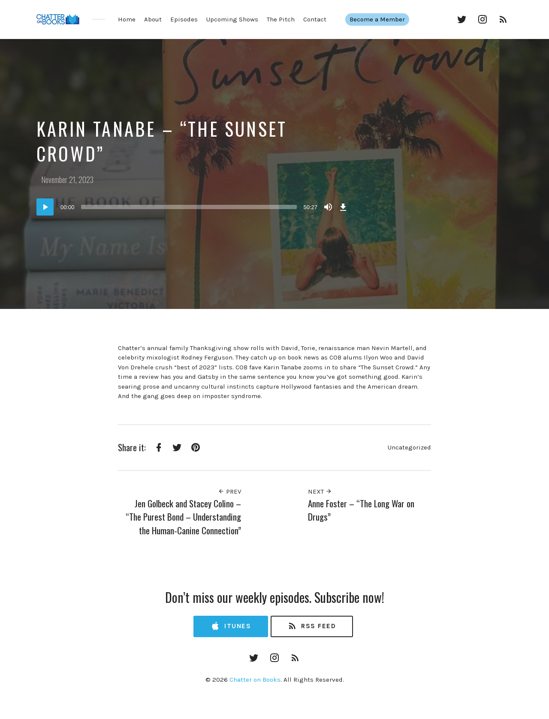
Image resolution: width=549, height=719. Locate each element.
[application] (193, 207)
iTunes (231, 626)
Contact (314, 19)
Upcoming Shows (232, 19)
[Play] (45, 207)
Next (320, 491)
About (153, 19)
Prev (229, 491)
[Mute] (328, 207)
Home (127, 19)
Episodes (184, 19)
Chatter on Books (255, 679)
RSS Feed (311, 626)
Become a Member (376, 19)
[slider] (189, 207)
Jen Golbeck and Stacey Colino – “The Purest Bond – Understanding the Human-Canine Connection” (183, 517)
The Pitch (281, 19)
